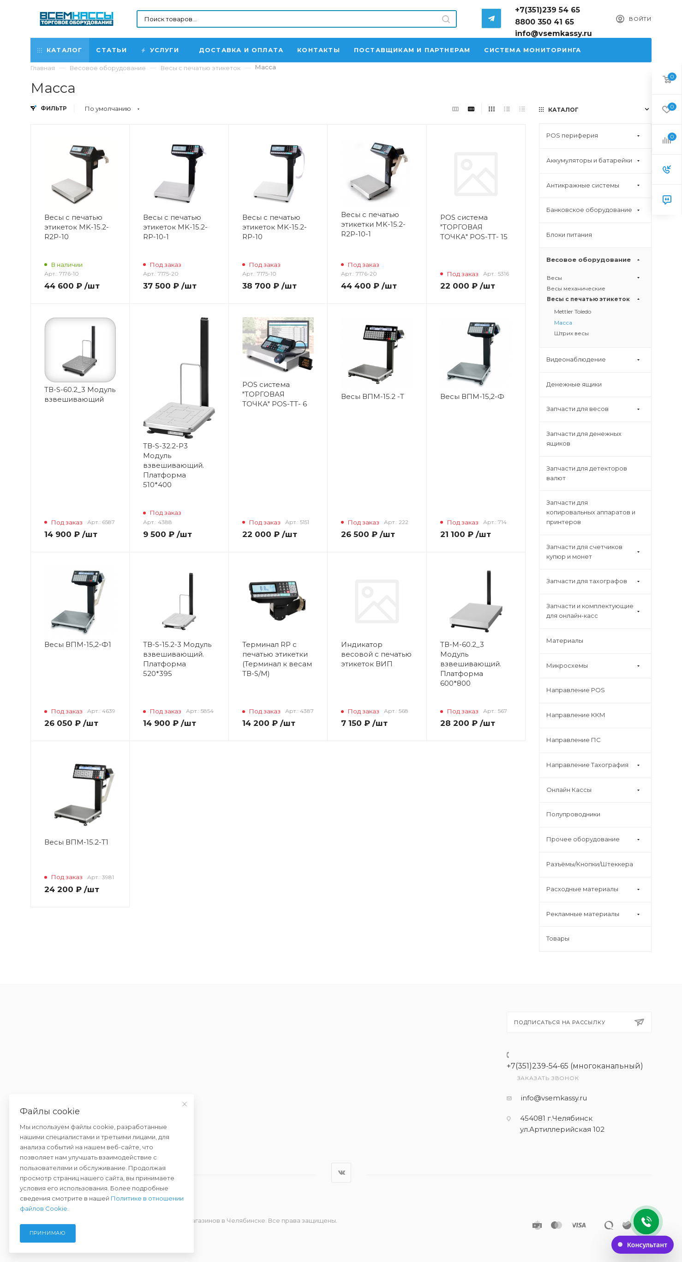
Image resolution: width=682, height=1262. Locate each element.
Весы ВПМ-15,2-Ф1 (77, 644)
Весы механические (576, 288)
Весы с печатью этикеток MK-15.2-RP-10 (274, 227)
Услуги (160, 50)
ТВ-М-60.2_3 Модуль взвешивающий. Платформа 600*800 (470, 664)
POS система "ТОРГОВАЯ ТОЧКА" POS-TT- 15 (474, 227)
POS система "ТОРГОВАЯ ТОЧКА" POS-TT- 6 (274, 394)
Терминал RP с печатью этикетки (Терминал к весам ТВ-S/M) (277, 659)
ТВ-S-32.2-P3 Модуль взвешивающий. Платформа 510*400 (173, 465)
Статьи (111, 50)
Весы (594, 277)
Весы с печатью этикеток (594, 299)
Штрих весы (571, 333)
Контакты (318, 50)
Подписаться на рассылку (579, 1022)
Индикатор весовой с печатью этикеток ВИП (376, 654)
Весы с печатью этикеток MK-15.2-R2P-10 (76, 227)
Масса (563, 322)
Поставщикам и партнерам (412, 50)
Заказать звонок (548, 1078)
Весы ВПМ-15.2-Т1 (76, 842)
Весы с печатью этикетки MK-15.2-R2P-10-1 (373, 224)
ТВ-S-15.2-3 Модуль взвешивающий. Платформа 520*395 (177, 659)
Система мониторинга (532, 50)
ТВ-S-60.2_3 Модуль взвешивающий (79, 394)
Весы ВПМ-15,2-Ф (472, 396)
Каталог (59, 50)
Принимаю (48, 1233)
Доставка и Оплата (241, 50)
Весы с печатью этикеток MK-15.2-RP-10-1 (175, 227)
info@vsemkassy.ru (554, 1097)
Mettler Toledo (572, 311)
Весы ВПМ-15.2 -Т (372, 396)
